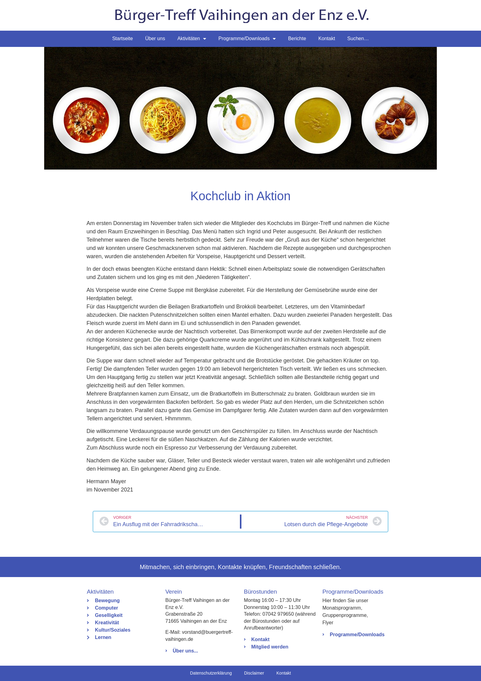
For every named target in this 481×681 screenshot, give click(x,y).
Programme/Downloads (247, 38)
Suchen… (358, 38)
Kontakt (326, 38)
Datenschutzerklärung (211, 673)
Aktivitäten (191, 38)
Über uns (155, 38)
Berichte (297, 38)
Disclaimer (254, 673)
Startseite (122, 38)
